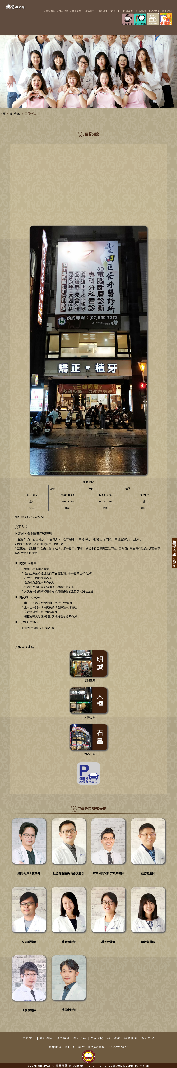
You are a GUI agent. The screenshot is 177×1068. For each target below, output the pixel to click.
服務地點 (15, 113)
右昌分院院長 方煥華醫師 (108, 873)
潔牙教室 (147, 1038)
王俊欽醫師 (29, 1010)
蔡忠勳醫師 (29, 941)
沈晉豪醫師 (69, 1009)
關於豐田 (29, 1038)
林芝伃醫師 (108, 941)
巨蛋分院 (30, 113)
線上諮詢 (113, 1038)
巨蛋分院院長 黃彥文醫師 (68, 873)
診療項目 (63, 1038)
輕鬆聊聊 (130, 1038)
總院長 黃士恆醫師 (28, 873)
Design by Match (136, 1065)
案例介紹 (80, 1038)
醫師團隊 (46, 1038)
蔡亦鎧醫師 (148, 873)
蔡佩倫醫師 (69, 941)
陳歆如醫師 (148, 941)
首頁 (3, 113)
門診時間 (97, 1038)
